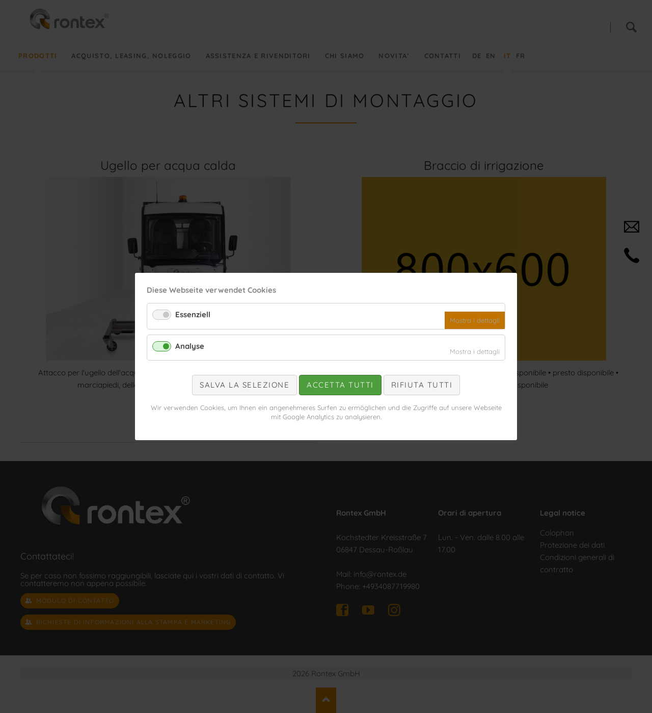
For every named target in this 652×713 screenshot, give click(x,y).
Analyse (189, 346)
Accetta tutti (340, 385)
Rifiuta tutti (422, 385)
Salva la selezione (244, 385)
